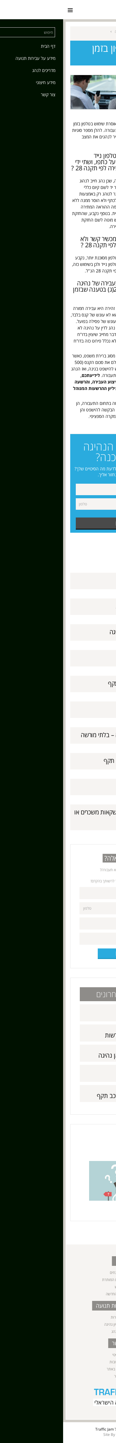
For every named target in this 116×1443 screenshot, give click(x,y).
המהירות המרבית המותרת (58, 1279)
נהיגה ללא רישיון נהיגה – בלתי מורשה (62, 735)
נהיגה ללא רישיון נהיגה (58, 1324)
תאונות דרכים (90, 580)
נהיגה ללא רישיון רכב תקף (75, 683)
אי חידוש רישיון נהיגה (81, 709)
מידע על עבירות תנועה (68, 31)
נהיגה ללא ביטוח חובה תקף (73, 760)
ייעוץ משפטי (58, 1354)
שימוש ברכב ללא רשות (79, 606)
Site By (46, 1434)
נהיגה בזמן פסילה (85, 786)
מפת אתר (58, 1376)
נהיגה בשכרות (58, 1317)
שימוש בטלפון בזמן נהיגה (76, 632)
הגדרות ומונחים (58, 1272)
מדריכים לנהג (58, 1331)
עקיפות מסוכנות (87, 657)
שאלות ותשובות (58, 1362)
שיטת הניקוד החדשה (58, 1294)
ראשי (96, 31)
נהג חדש (58, 1286)
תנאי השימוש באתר (58, 1369)
